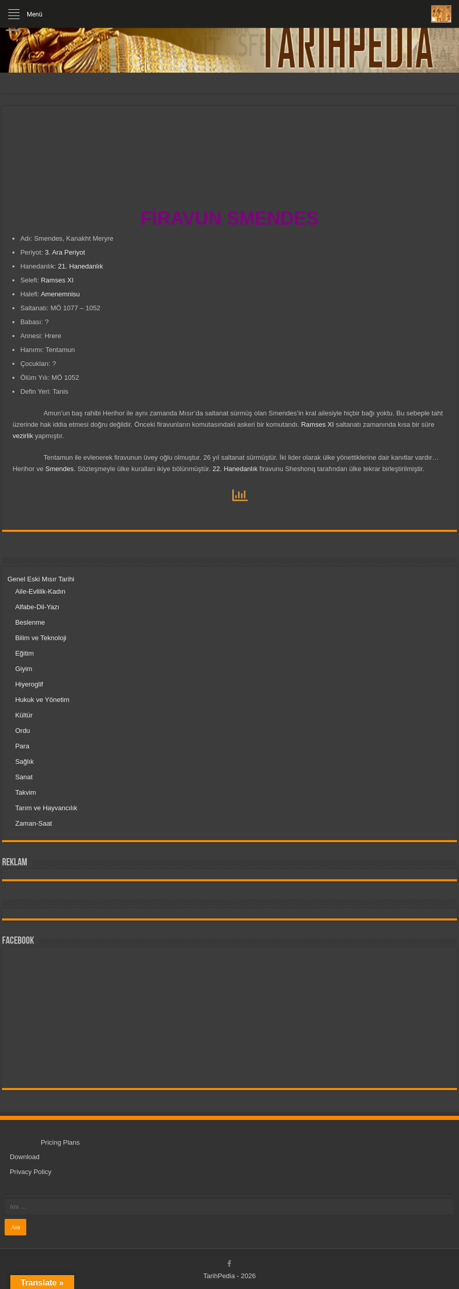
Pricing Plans (60, 1142)
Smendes (59, 469)
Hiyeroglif (29, 684)
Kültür (23, 715)
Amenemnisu (60, 294)
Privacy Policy (31, 1172)
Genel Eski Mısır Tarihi (40, 579)
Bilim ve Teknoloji (40, 638)
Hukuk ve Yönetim (42, 700)
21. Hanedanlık (79, 266)
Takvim (25, 792)
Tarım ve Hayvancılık (46, 808)
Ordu (22, 730)
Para (22, 746)
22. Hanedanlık (234, 469)
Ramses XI (57, 280)
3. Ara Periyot (65, 252)
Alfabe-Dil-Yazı (37, 607)
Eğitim (24, 653)
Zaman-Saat (33, 823)
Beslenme (30, 622)
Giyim (23, 669)
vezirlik (22, 436)
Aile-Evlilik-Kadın (40, 591)
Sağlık (24, 761)
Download (25, 1157)
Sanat (23, 777)
